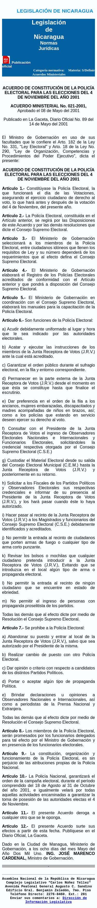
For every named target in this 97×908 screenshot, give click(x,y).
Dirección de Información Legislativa (56, 900)
